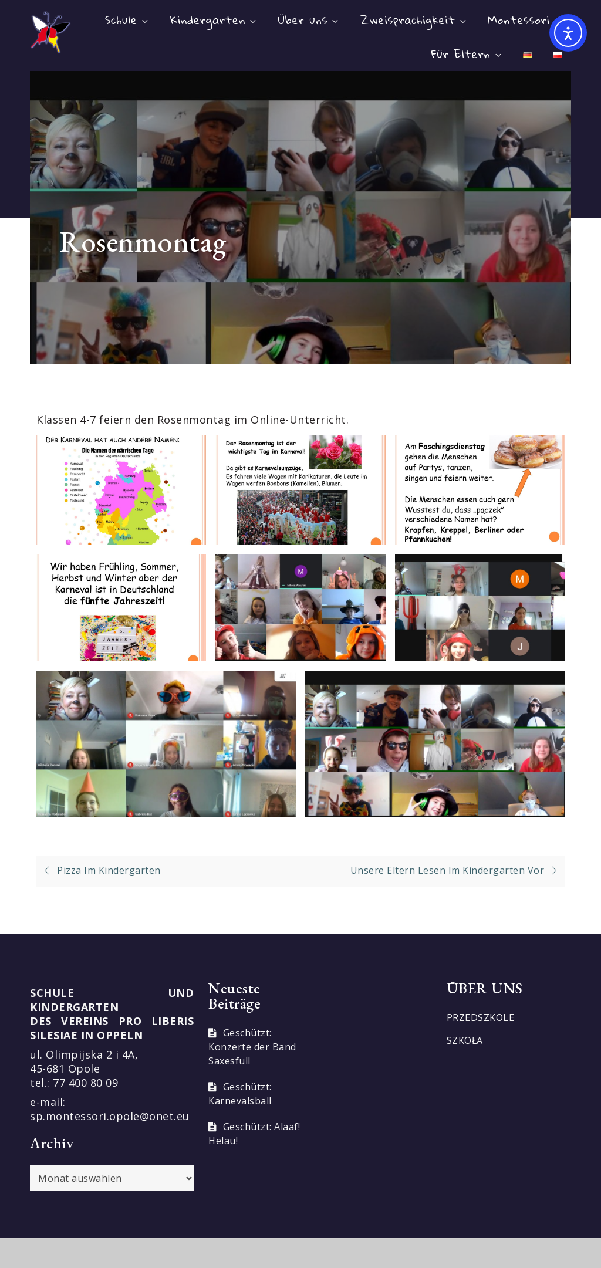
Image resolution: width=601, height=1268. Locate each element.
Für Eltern (467, 53)
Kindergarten (214, 19)
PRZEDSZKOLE (481, 1017)
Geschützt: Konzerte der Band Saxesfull (252, 1046)
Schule (127, 19)
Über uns (309, 19)
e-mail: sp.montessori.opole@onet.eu (110, 1109)
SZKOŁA (465, 1040)
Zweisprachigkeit (414, 19)
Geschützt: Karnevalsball (240, 1093)
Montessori (525, 19)
